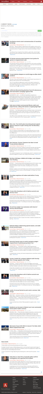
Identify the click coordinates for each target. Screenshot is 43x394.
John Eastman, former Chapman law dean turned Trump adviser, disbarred (24, 143)
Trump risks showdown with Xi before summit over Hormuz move (24, 191)
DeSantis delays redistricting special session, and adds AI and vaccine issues (25, 226)
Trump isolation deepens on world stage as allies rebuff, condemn (26, 75)
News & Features (20, 44)
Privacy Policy (29, 392)
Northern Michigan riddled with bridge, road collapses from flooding (25, 159)
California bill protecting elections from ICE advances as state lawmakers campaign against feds (25, 90)
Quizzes (24, 384)
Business (4, 4)
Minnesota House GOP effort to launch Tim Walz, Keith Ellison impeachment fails (25, 326)
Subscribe (39, 30)
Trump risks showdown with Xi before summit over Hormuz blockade (24, 275)
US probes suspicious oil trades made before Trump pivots (24, 176)
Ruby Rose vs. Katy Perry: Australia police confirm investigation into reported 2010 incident (24, 357)
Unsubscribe (39, 392)
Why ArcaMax (35, 384)
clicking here (6, 36)
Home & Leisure (22, 4)
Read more (12, 54)
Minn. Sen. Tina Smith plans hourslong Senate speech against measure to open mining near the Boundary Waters (25, 125)
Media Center (35, 386)
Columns (24, 382)
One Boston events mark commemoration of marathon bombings (25, 42)
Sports (39, 4)
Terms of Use (34, 392)
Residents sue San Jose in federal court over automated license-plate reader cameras (25, 307)
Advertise (24, 392)
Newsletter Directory (37, 387)
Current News (13, 44)
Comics (24, 381)
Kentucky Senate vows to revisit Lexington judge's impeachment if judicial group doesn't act (24, 242)
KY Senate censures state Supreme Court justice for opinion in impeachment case (24, 59)
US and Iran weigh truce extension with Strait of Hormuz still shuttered (23, 207)
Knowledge (29, 4)
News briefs (4, 342)
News (24, 379)
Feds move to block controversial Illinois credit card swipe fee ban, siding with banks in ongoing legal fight (25, 105)
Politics (34, 4)
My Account (35, 382)
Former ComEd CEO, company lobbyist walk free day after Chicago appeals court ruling (24, 259)
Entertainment (10, 4)
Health (16, 4)
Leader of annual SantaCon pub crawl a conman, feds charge (25, 290)
